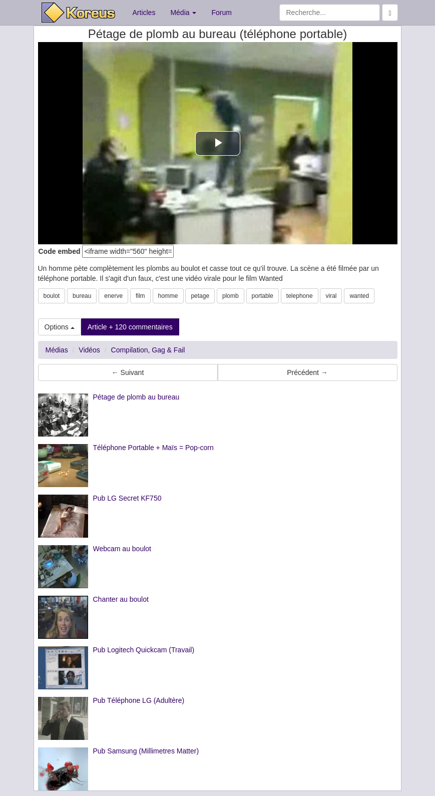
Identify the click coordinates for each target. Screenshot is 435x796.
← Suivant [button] (128, 372)
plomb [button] (230, 295)
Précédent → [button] (307, 372)
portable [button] (262, 295)
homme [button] (168, 295)
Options (60, 327)
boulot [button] (52, 295)
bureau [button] (82, 295)
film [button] (140, 295)
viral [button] (330, 295)
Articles (144, 13)
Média (183, 13)
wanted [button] (359, 295)
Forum (221, 13)
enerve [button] (113, 295)
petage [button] (200, 295)
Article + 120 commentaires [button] (130, 327)
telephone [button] (299, 295)
